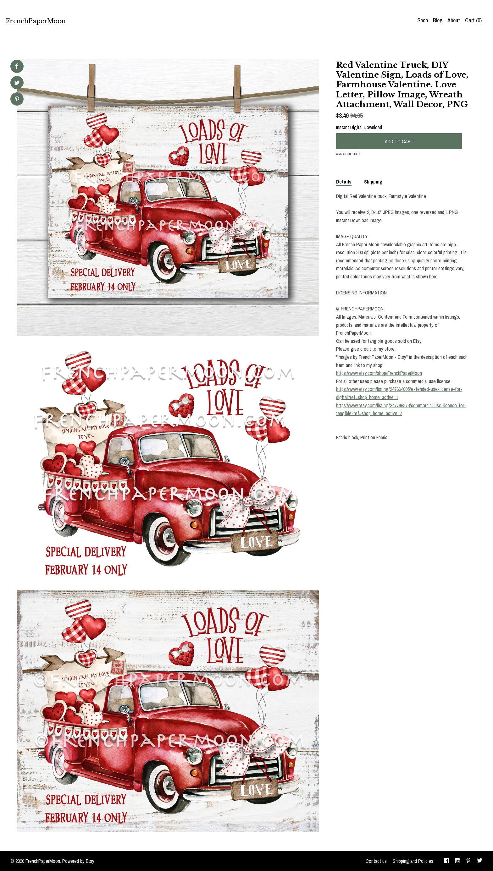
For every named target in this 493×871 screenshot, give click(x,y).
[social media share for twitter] (17, 83)
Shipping (373, 181)
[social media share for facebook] (16, 66)
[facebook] (446, 861)
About (453, 20)
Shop (422, 20)
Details (344, 181)
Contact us (376, 860)
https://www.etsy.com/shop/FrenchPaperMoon (379, 373)
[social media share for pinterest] (17, 100)
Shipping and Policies (413, 860)
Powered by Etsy (78, 860)
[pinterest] (468, 861)
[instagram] (457, 861)
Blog (437, 20)
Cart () (473, 20)
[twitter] (479, 861)
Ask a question (348, 154)
